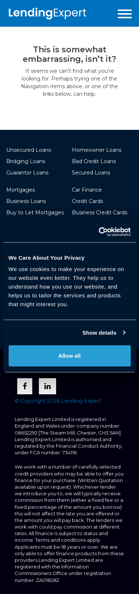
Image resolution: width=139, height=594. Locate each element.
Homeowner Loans (96, 150)
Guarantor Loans (27, 172)
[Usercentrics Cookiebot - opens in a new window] (99, 232)
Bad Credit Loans (94, 161)
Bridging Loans (25, 161)
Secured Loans (91, 172)
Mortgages (20, 190)
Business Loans (26, 201)
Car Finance (87, 190)
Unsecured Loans (28, 150)
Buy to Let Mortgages (35, 212)
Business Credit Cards (99, 212)
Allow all (69, 356)
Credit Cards (87, 201)
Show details (100, 333)
